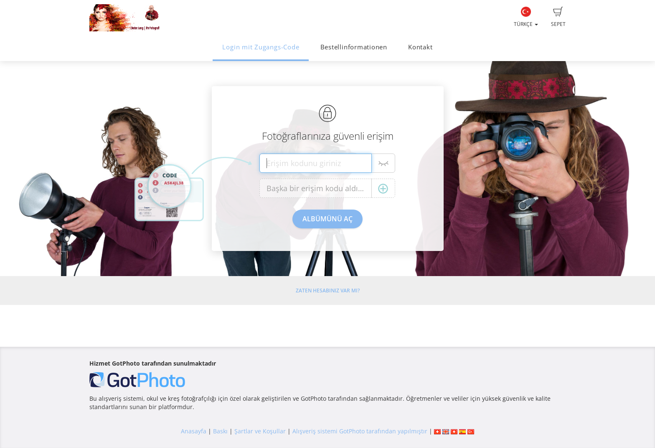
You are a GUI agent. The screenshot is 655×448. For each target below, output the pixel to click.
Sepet (558, 17)
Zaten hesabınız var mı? (328, 290)
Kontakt (420, 47)
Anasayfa (193, 431)
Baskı (220, 431)
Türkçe (526, 17)
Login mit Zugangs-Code (260, 47)
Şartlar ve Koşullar (260, 431)
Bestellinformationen (353, 47)
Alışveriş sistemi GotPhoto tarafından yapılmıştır (359, 431)
